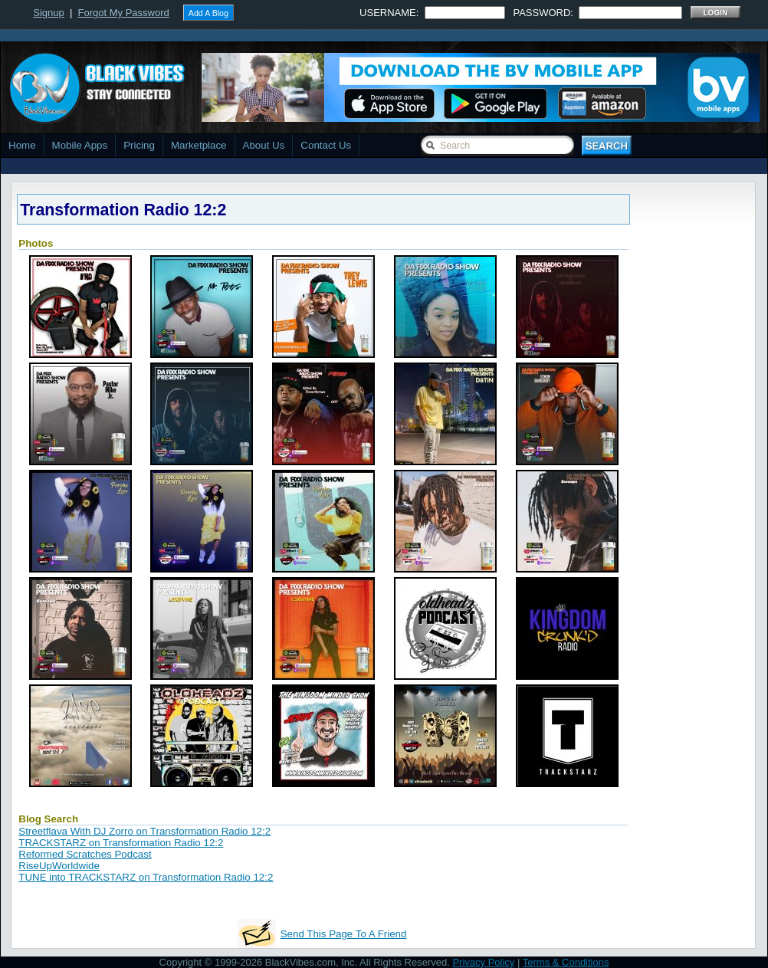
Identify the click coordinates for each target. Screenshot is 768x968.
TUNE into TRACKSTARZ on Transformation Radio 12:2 (145, 877)
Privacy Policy (483, 962)
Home (22, 145)
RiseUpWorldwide (59, 865)
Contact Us (325, 145)
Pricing (139, 145)
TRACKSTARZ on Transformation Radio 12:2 (120, 842)
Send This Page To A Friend (344, 934)
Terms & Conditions (566, 962)
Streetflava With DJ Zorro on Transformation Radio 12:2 (144, 831)
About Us (264, 145)
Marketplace (199, 145)
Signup (48, 12)
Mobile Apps (80, 145)
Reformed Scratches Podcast (84, 854)
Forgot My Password (123, 12)
